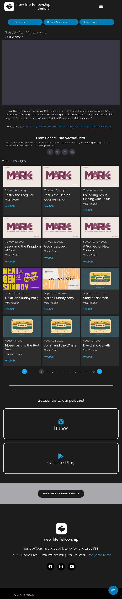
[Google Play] (61, 456)
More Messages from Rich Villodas (93, 126)
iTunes (61, 428)
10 (81, 371)
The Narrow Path (62, 126)
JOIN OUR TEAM (23, 595)
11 (87, 371)
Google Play (61, 462)
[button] (101, 6)
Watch (10, 206)
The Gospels (44, 126)
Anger (26, 126)
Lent (33, 126)
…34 (93, 371)
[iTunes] (61, 422)
